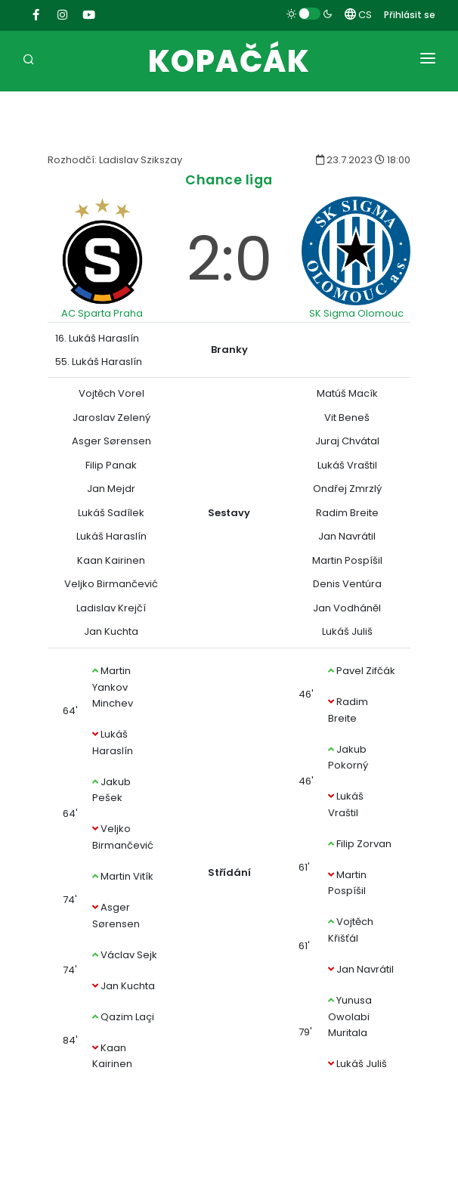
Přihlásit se (409, 14)
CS (358, 15)
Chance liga (229, 179)
